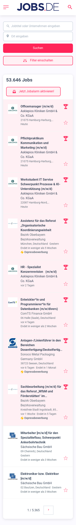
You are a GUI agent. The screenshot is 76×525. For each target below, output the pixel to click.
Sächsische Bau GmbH (36, 447)
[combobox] (38, 26)
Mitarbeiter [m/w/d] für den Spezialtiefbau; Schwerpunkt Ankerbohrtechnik (40, 437)
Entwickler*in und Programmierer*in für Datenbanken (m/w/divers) (39, 304)
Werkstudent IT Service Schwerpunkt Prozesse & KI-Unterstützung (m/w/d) (40, 184)
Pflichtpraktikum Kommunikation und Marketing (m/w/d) (34, 142)
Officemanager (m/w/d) (37, 106)
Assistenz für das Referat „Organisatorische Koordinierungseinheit (38, 225)
